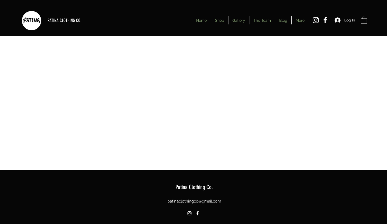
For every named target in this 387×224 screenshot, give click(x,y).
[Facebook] (325, 20)
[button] (364, 20)
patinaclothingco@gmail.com (194, 201)
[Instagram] (316, 20)
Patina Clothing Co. (194, 187)
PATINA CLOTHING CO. (64, 20)
